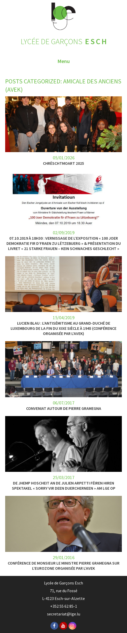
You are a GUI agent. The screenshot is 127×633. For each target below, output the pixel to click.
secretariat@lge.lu (63, 613)
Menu (63, 61)
